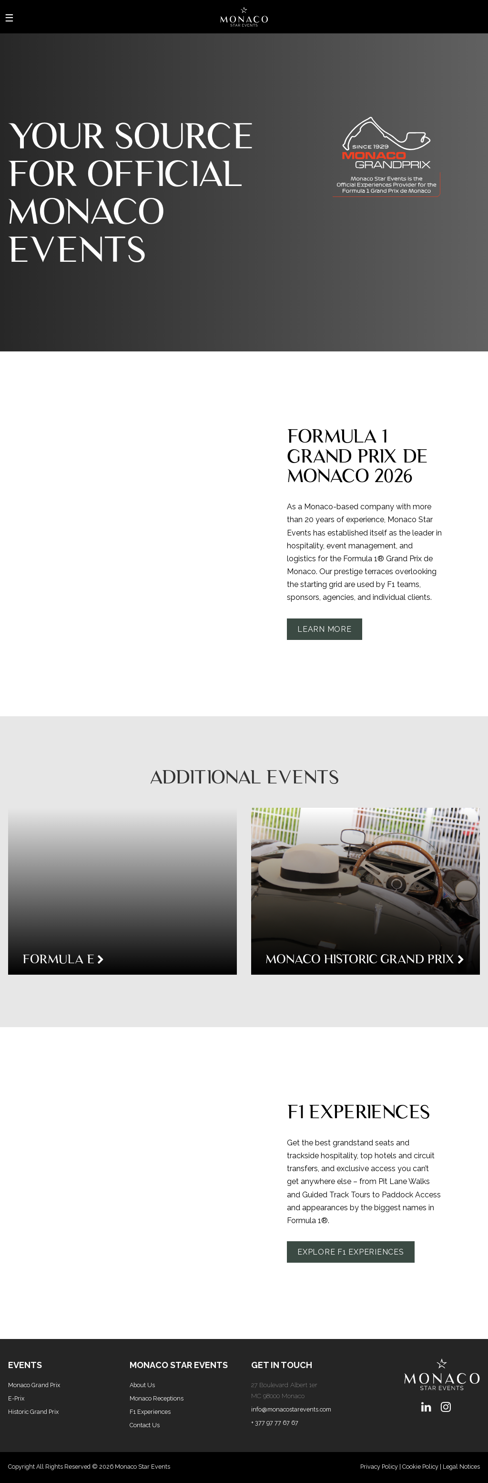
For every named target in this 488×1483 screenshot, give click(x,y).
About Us (142, 1385)
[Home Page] (244, 17)
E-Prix (16, 1398)
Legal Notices (461, 1466)
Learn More (324, 629)
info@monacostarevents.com (291, 1409)
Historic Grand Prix (33, 1411)
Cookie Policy (420, 1466)
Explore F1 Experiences (350, 1251)
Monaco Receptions (156, 1398)
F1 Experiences (150, 1411)
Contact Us (145, 1425)
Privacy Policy (379, 1466)
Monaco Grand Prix (34, 1385)
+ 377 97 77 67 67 (274, 1422)
